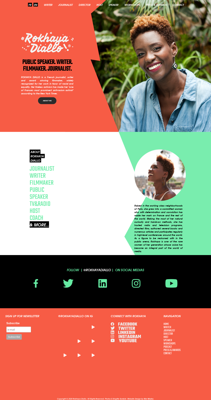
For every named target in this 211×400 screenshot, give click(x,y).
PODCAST (168, 346)
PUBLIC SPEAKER (39, 193)
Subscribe (13, 323)
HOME (166, 324)
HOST (100, 5)
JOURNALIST (65, 5)
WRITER (48, 5)
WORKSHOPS (132, 5)
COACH (36, 217)
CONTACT (178, 5)
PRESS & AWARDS (156, 5)
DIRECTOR (85, 5)
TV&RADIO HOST (40, 207)
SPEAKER (113, 5)
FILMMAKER (41, 182)
